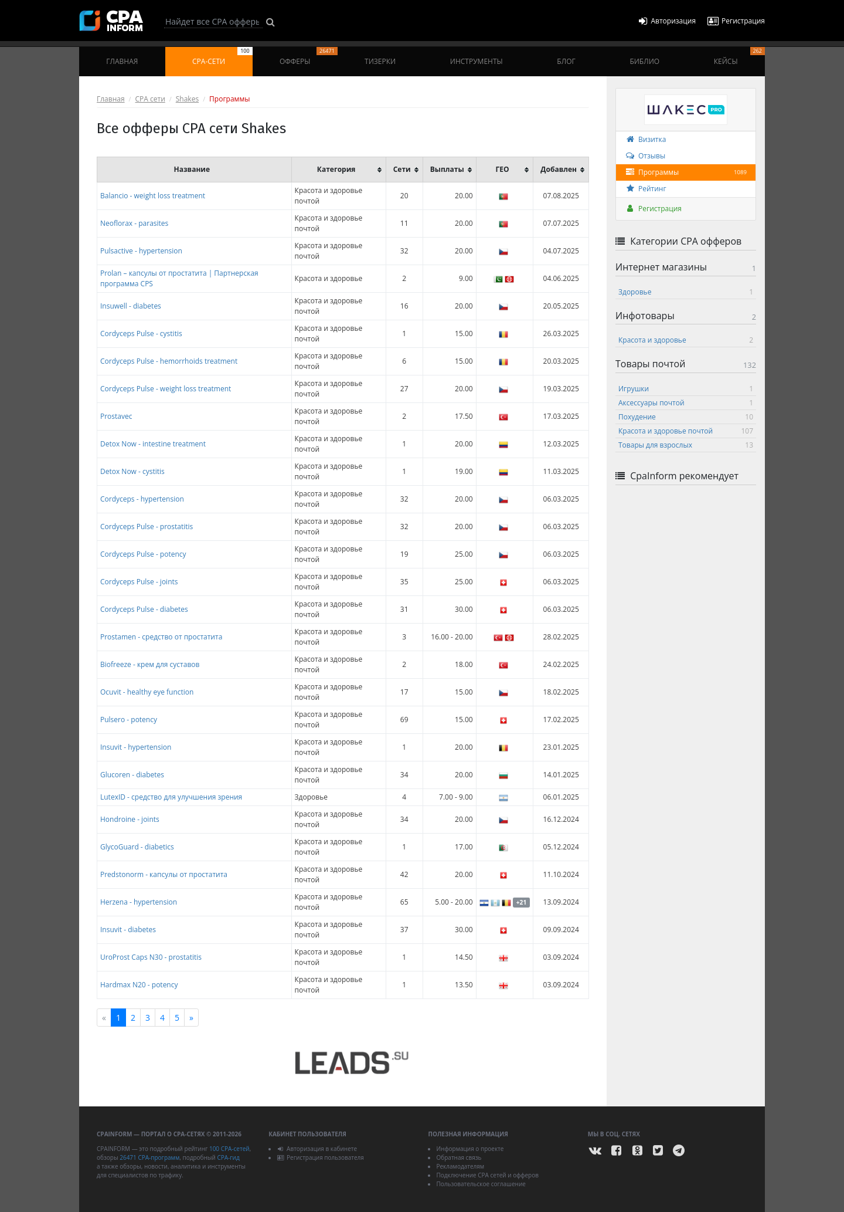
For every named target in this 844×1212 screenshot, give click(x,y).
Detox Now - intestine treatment (153, 444)
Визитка (645, 139)
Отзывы (645, 156)
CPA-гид (228, 1157)
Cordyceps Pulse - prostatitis (146, 526)
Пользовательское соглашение (480, 1184)
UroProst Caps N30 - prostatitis (151, 957)
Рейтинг (645, 189)
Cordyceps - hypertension (142, 499)
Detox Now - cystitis (132, 471)
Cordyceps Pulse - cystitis (141, 333)
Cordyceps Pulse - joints (139, 582)
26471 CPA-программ (149, 1157)
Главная (122, 61)
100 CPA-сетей (229, 1149)
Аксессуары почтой (685, 403)
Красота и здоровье (685, 340)
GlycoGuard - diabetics (137, 847)
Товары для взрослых (685, 445)
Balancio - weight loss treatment (152, 196)
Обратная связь (458, 1157)
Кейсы (739, 56)
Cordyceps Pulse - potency (143, 554)
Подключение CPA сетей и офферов (487, 1175)
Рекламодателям (460, 1166)
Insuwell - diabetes (130, 306)
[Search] (213, 21)
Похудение (685, 417)
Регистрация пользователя (320, 1157)
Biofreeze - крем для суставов (149, 664)
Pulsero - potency (128, 720)
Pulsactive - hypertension (141, 251)
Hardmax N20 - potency (139, 985)
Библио (644, 61)
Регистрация (653, 209)
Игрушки (685, 388)
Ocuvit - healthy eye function (146, 692)
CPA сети (150, 99)
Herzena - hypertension (138, 902)
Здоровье (685, 292)
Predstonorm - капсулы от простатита (163, 874)
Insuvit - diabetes (128, 930)
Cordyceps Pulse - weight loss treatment (165, 389)
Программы (686, 172)
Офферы (309, 56)
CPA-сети (222, 56)
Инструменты (476, 61)
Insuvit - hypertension (135, 747)
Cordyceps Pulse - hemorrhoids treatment (168, 361)
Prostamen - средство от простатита (161, 637)
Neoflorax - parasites (134, 223)
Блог (566, 61)
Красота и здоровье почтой (685, 431)
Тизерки (380, 61)
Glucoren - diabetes (132, 775)
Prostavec (116, 416)
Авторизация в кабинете (317, 1149)
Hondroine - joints (129, 819)
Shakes (187, 99)
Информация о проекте (469, 1149)
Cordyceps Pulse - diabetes (144, 609)
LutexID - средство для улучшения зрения (171, 797)
